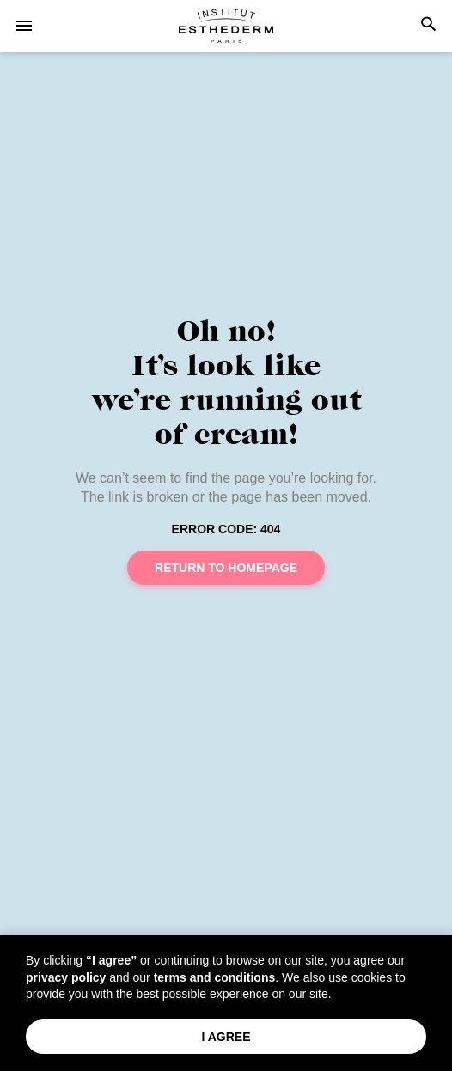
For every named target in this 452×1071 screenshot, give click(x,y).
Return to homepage (226, 568)
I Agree (225, 1037)
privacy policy (66, 977)
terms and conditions (215, 977)
